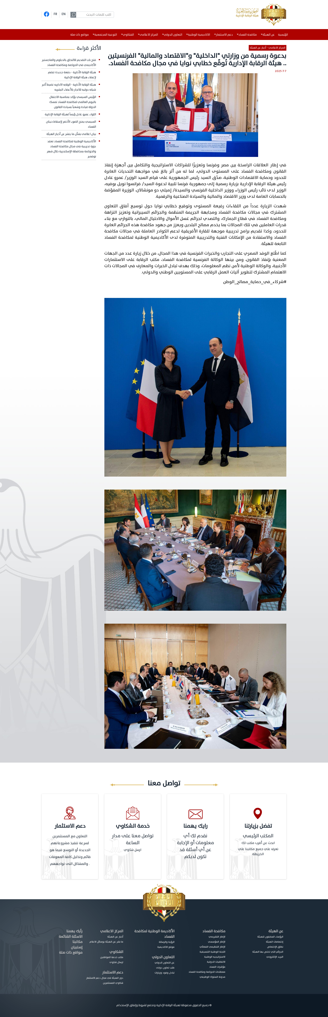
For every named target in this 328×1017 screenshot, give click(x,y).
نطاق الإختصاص (275, 947)
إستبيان (76, 947)
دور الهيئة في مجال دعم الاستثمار (104, 978)
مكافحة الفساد (213, 931)
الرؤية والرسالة (166, 942)
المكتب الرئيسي (258, 836)
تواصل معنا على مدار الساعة (133, 839)
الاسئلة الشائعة (70, 937)
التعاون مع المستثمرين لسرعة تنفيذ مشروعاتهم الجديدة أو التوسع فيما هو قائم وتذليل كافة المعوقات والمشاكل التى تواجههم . (70, 850)
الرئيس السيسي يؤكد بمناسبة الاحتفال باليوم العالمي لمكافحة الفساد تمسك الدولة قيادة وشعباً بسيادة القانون (72, 102)
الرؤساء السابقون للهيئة (270, 937)
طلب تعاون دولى (165, 968)
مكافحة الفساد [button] (247, 34)
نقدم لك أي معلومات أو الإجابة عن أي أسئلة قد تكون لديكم (195, 846)
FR (55, 14)
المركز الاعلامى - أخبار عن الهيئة (267, 47)
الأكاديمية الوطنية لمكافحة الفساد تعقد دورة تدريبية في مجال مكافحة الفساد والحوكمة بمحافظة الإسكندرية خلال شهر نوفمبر (71, 149)
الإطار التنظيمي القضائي (212, 947)
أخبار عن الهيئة (115, 937)
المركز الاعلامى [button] (149, 34)
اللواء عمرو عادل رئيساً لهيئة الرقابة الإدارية (70, 114)
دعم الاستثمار (112, 972)
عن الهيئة (275, 931)
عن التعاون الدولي (164, 963)
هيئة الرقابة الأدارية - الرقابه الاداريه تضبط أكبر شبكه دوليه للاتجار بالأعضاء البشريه (69, 87)
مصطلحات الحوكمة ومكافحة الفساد (206, 972)
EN (64, 14)
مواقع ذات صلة (79, 34)
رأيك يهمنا (74, 931)
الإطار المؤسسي (216, 942)
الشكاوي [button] (128, 34)
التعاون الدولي (163, 957)
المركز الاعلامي (111, 931)
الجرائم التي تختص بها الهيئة (267, 952)
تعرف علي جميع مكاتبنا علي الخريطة (258, 851)
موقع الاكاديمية (165, 947)
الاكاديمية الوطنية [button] (199, 34)
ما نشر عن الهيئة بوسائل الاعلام (106, 942)
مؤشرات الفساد (217, 967)
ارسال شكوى (116, 962)
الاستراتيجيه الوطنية (214, 957)
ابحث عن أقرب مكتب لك (258, 843)
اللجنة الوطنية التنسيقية (212, 952)
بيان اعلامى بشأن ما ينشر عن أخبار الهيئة (71, 134)
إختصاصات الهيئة (274, 942)
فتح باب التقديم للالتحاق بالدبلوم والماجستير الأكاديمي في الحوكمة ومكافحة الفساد (69, 62)
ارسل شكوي (132, 850)
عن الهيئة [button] (269, 34)
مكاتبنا (77, 942)
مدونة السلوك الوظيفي (212, 977)
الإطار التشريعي (217, 937)
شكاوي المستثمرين (113, 983)
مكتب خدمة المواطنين (111, 957)
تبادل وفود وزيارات (164, 973)
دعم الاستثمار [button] (224, 34)
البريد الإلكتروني (274, 957)
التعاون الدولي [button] (173, 34)
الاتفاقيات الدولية (216, 962)
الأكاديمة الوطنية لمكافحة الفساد (154, 934)
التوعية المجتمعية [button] (105, 34)
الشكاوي (116, 952)
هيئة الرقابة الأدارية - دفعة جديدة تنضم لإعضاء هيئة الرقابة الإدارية (72, 75)
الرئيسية (284, 34)
